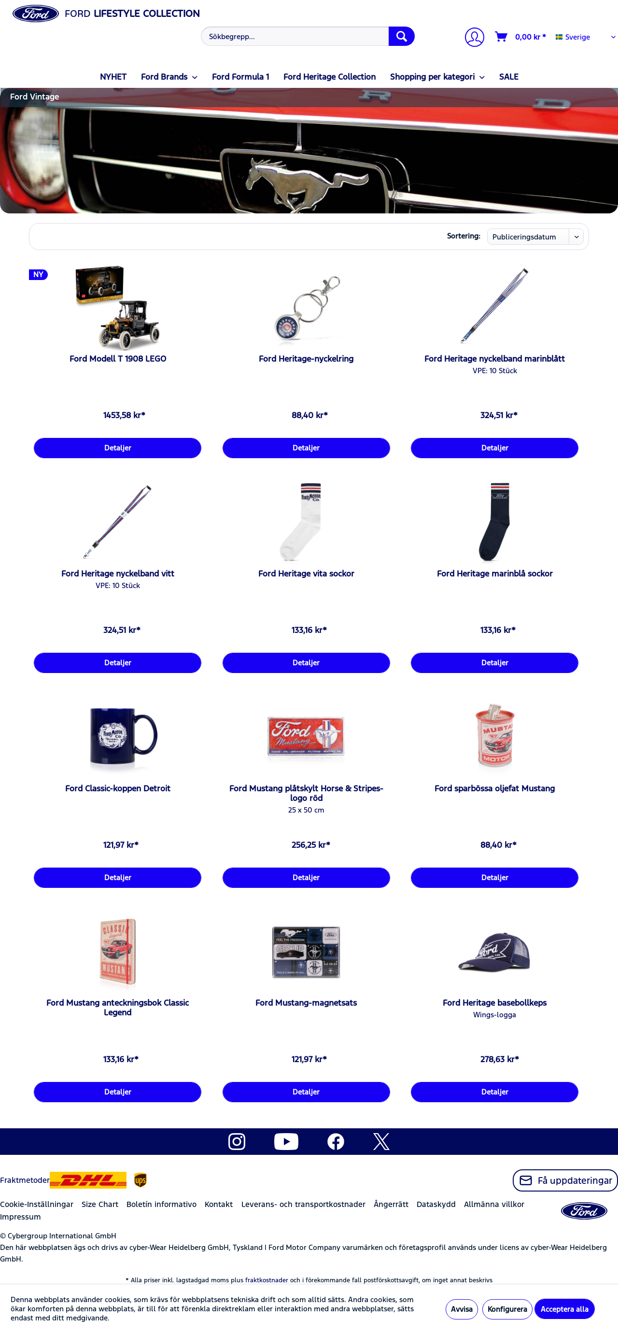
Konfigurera (507, 1309)
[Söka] (402, 36)
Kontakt (219, 1204)
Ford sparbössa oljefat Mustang (495, 788)
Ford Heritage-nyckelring (306, 359)
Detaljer (117, 447)
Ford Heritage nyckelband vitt (117, 573)
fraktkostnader (266, 1280)
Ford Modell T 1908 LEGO (118, 359)
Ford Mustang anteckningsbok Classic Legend (117, 1007)
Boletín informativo (161, 1204)
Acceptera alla (565, 1309)
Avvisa (462, 1309)
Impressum (20, 1217)
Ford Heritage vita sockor (306, 573)
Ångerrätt (391, 1204)
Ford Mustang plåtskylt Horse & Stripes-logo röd (306, 793)
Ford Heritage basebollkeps (495, 1003)
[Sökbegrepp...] (308, 36)
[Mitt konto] (470, 38)
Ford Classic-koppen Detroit (117, 788)
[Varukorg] (521, 36)
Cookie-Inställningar (36, 1204)
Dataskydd (436, 1204)
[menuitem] (306, 36)
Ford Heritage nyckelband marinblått (494, 359)
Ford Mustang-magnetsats (306, 1003)
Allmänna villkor (494, 1204)
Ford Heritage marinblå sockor (495, 573)
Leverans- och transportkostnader (303, 1204)
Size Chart (100, 1204)
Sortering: (463, 235)
